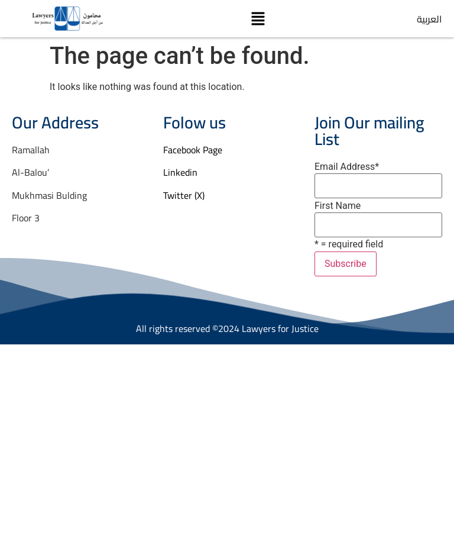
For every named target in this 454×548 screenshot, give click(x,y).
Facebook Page (192, 150)
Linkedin (180, 172)
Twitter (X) (184, 195)
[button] (258, 18)
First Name (337, 206)
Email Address (346, 167)
